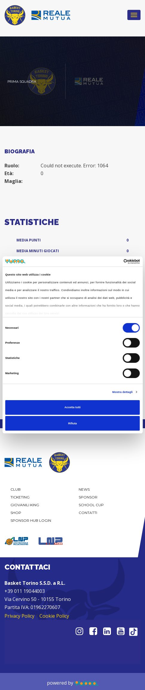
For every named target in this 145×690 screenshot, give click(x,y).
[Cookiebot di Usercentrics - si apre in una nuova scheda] (114, 261)
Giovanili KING (24, 505)
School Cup (91, 505)
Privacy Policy (19, 616)
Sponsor (88, 497)
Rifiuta (72, 423)
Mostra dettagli (122, 392)
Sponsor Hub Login (30, 520)
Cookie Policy (54, 616)
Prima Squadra (21, 81)
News (84, 489)
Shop (15, 512)
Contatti (88, 512)
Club (15, 489)
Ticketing (20, 497)
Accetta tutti (72, 407)
